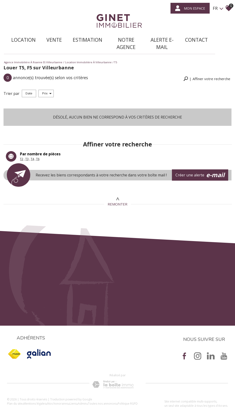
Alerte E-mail (147, 37)
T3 (27, 146)
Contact (178, 33)
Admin (87, 396)
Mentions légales (39, 396)
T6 (37, 146)
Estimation (84, 33)
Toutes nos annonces (107, 396)
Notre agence (118, 37)
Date (29, 83)
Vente (50, 33)
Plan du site (19, 396)
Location (20, 33)
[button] (206, 69)
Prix (47, 83)
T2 (21, 146)
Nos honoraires (62, 396)
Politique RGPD (132, 396)
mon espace (189, 9)
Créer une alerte (203, 162)
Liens (77, 396)
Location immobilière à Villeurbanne (88, 53)
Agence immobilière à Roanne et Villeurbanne (33, 53)
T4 (32, 146)
